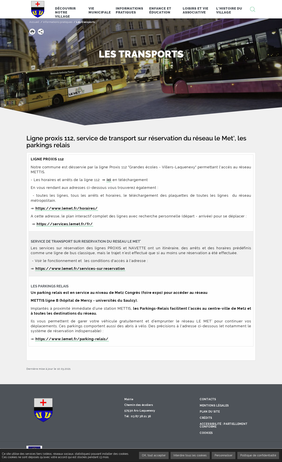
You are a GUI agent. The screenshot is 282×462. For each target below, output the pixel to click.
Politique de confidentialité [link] (258, 455)
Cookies (206, 432)
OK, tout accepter (154, 455)
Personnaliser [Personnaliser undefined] (224, 455)
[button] (32, 32)
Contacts (208, 399)
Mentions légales (214, 405)
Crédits (206, 417)
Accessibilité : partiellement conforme (223, 425)
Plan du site (210, 411)
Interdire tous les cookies (190, 455)
